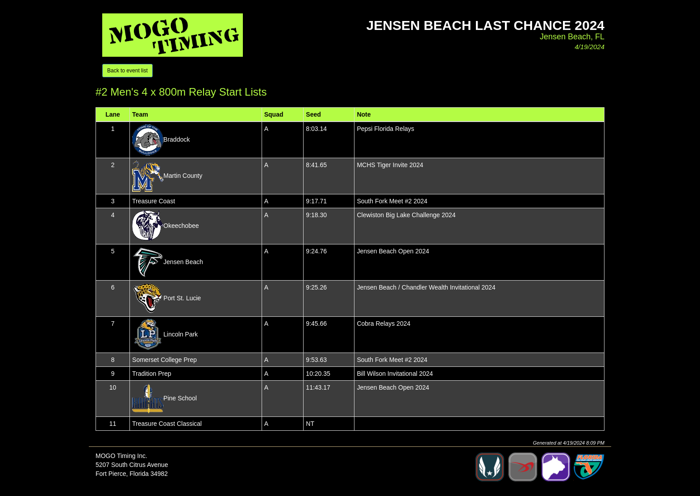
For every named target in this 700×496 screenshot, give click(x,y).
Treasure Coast (153, 201)
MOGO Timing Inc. (121, 455)
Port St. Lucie (182, 297)
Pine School (180, 397)
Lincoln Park (180, 333)
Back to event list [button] (127, 70)
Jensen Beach (183, 261)
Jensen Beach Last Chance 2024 (485, 25)
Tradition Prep (151, 373)
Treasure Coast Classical (167, 423)
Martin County (182, 175)
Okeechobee (181, 225)
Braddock (176, 139)
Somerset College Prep (164, 359)
